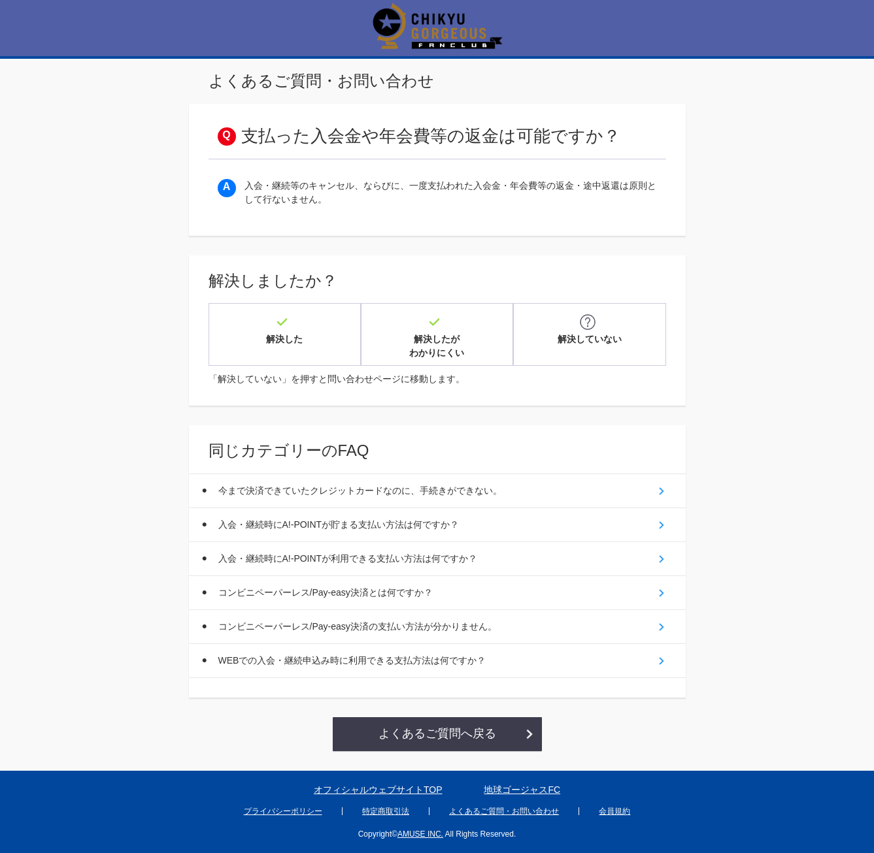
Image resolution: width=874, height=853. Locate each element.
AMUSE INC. (420, 834)
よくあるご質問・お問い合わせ (504, 811)
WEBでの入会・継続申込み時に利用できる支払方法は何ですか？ (352, 660)
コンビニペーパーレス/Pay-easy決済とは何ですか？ (325, 592)
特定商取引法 (385, 811)
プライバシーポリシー (283, 811)
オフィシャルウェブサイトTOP (378, 789)
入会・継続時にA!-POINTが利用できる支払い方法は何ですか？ (348, 558)
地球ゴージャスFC (522, 789)
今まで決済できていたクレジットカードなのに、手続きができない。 (360, 490)
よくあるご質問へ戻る (437, 733)
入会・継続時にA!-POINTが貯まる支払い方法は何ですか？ (339, 524)
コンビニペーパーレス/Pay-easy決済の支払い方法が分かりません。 (357, 626)
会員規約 (614, 811)
